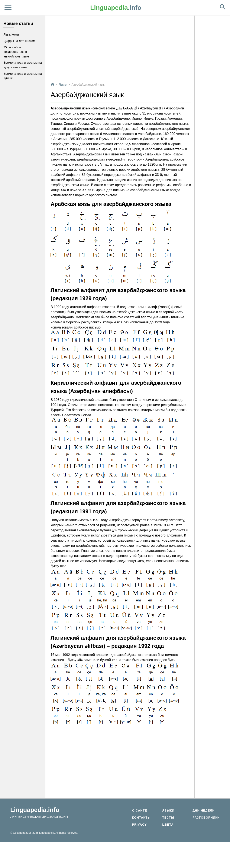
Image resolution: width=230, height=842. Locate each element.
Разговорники (206, 817)
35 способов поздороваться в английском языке (16, 52)
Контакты (141, 817)
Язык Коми (11, 34)
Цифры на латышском (19, 41)
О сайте (139, 810)
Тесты (168, 817)
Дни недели (203, 810)
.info (115, 7)
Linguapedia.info (34, 809)
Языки (63, 84)
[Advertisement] (121, 49)
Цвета (168, 824)
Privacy (139, 824)
